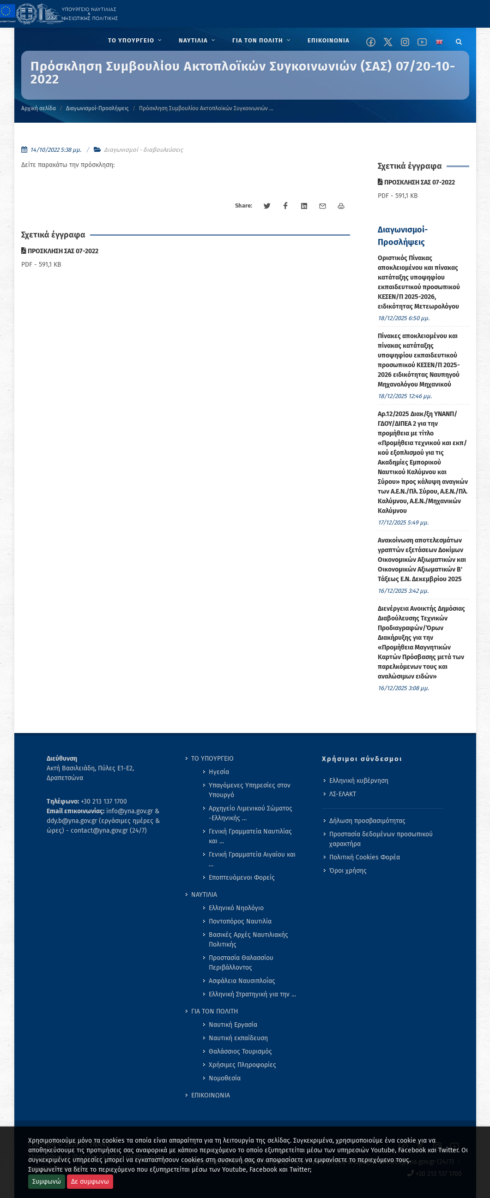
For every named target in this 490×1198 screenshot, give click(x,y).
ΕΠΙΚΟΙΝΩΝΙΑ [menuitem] (210, 1095)
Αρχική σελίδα (38, 108)
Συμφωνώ (46, 1182)
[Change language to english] (439, 42)
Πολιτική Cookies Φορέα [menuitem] (364, 857)
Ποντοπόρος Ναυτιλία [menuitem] (240, 921)
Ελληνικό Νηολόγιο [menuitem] (236, 908)
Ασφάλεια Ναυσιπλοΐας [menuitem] (242, 981)
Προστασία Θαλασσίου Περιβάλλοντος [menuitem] (241, 963)
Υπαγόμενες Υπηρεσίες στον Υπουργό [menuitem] (249, 790)
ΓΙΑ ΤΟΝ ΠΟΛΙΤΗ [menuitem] (214, 1011)
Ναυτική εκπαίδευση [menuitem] (238, 1038)
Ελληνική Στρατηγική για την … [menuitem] (252, 994)
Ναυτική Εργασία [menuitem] (233, 1025)
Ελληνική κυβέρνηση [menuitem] (358, 781)
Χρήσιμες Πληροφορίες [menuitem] (242, 1065)
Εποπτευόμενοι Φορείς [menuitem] (242, 878)
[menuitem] (136, 41)
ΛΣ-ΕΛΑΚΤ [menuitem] (342, 794)
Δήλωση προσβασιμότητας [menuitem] (367, 821)
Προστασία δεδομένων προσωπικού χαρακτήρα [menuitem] (381, 839)
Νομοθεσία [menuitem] (225, 1078)
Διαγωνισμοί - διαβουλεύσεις (143, 149)
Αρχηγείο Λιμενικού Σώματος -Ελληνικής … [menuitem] (250, 813)
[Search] (459, 40)
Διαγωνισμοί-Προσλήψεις (97, 108)
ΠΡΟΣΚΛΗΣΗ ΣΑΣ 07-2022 (59, 251)
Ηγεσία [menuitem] (219, 772)
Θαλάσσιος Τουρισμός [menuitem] (240, 1051)
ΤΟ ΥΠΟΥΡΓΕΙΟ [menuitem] (212, 759)
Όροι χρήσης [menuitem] (348, 871)
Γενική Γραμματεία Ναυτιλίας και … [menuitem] (250, 836)
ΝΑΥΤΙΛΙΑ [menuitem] (204, 895)
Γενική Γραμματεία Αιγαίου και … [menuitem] (252, 859)
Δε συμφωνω (90, 1182)
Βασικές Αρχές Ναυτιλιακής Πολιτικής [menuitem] (248, 939)
